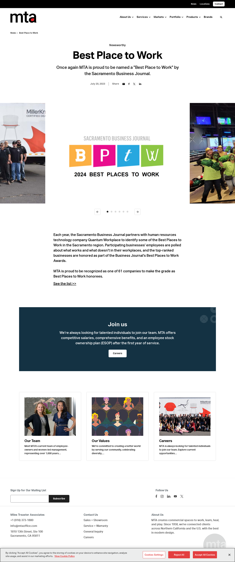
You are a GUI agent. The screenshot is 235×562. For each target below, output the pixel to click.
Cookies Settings (154, 556)
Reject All (179, 556)
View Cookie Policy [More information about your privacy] (64, 558)
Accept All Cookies (205, 556)
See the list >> (64, 284)
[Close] (229, 557)
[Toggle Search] (221, 17)
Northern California (173, 528)
